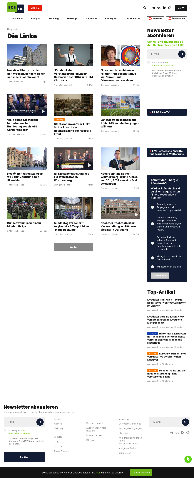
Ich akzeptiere (163, 63)
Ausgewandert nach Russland (96, 447)
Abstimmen (160, 294)
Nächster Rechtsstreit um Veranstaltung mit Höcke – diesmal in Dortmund (118, 226)
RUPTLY (58, 465)
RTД (56, 460)
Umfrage (72, 18)
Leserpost (111, 18)
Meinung (54, 18)
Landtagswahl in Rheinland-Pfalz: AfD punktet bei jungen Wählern (120, 123)
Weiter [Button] (74, 247)
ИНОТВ (58, 455)
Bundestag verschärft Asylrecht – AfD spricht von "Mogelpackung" (72, 226)
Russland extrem (94, 453)
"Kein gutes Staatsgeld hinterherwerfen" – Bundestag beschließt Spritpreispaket (22, 125)
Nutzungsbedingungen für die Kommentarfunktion (130, 459)
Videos (91, 18)
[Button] (182, 54)
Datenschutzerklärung (130, 442)
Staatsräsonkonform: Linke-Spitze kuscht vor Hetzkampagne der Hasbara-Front (73, 129)
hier (98, 472)
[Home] (15, 7)
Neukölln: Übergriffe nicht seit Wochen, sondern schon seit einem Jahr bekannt (26, 74)
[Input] (167, 54)
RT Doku (90, 458)
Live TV (35, 7)
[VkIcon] (158, 7)
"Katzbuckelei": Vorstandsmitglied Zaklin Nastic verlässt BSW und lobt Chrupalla (73, 75)
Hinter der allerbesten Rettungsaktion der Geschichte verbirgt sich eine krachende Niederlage (166, 357)
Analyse (35, 18)
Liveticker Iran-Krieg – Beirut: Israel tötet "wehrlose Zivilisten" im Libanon (166, 321)
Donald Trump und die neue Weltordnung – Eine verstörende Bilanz (166, 392)
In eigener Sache (127, 466)
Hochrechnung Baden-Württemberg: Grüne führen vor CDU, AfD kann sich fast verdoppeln (119, 178)
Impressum (124, 437)
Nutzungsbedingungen (130, 446)
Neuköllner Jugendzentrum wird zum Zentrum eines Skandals (25, 177)
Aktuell (17, 18)
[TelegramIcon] (153, 7)
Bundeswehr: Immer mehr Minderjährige (24, 225)
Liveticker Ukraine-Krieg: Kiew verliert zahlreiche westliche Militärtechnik (165, 338)
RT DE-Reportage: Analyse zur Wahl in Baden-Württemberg (71, 177)
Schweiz (155, 18)
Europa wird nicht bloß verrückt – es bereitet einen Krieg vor (166, 375)
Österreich (176, 18)
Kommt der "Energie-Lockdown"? (165, 200)
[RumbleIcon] (164, 7)
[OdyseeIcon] (169, 7)
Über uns (123, 451)
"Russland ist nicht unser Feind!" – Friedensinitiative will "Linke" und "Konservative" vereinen (118, 75)
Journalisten (133, 18)
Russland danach (94, 441)
